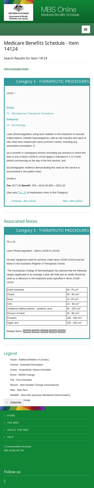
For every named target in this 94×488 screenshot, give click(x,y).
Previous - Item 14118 (23, 200)
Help (10, 437)
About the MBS (18, 430)
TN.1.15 (22, 192)
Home (11, 415)
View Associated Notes (16, 69)
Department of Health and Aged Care (18, 12)
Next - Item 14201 (73, 200)
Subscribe (15, 402)
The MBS (13, 422)
